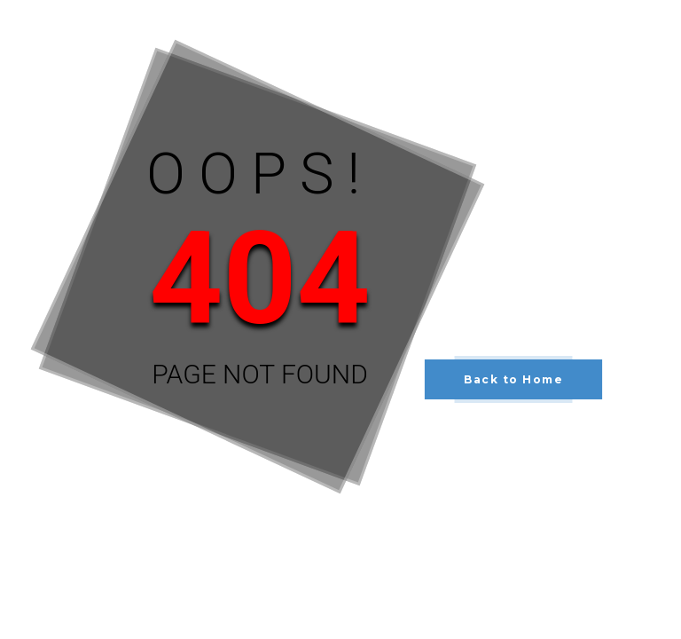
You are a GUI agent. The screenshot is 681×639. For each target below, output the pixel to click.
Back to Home (513, 379)
